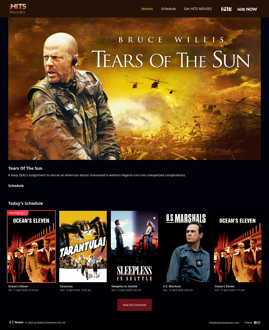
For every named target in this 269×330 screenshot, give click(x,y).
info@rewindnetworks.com (224, 322)
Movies (147, 8)
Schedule (168, 8)
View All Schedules (134, 305)
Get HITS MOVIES (198, 8)
